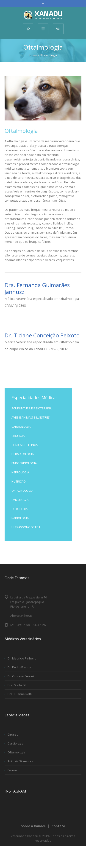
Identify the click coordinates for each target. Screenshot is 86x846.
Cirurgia (13, 734)
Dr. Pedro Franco (19, 667)
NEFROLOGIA (20, 472)
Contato (58, 826)
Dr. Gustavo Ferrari (21, 676)
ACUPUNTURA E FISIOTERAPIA (31, 408)
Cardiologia (15, 743)
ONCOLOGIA (19, 500)
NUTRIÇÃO (18, 481)
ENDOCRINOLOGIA (24, 463)
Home (33, 55)
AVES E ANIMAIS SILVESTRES (30, 417)
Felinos (12, 770)
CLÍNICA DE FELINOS (24, 445)
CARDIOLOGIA (21, 426)
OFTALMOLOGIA (22, 490)
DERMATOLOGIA (22, 454)
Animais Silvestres (20, 761)
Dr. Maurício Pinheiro (22, 658)
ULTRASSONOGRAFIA (25, 527)
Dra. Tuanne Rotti (20, 694)
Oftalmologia (16, 752)
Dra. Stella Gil (17, 685)
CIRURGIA (18, 436)
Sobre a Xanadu (33, 826)
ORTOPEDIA (19, 509)
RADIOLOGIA (20, 518)
